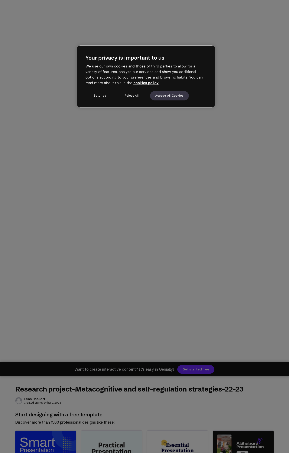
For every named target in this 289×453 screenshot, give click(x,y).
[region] (146, 76)
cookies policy (146, 82)
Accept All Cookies (169, 95)
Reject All (132, 95)
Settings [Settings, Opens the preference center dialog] (100, 95)
